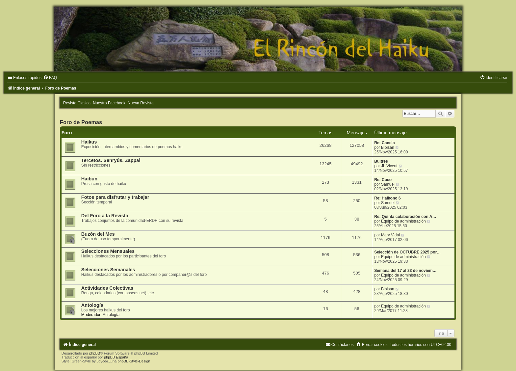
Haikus (89, 142)
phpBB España (116, 357)
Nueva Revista (141, 103)
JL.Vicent (389, 166)
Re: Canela (384, 143)
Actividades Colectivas (107, 288)
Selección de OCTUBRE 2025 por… (407, 252)
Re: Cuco (383, 179)
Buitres (381, 161)
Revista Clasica (76, 103)
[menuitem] (50, 77)
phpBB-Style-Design (133, 361)
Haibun (89, 178)
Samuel (388, 184)
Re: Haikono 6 (387, 198)
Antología (92, 305)
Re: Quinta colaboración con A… (405, 216)
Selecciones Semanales (108, 269)
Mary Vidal (390, 235)
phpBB (94, 353)
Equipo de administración (403, 221)
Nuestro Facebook (109, 103)
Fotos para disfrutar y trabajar (115, 197)
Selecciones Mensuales (108, 251)
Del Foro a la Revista (104, 215)
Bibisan (387, 147)
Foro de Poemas (81, 122)
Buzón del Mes (98, 234)
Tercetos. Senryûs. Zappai (111, 160)
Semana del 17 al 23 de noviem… (405, 270)
